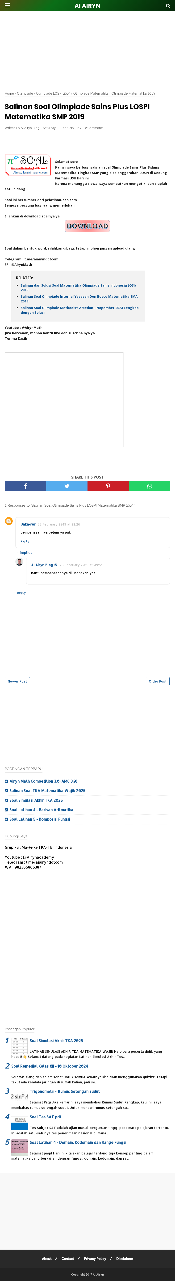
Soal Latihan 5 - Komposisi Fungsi (39, 819)
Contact (68, 1259)
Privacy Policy (95, 1259)
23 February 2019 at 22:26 (59, 524)
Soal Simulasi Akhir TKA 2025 (36, 800)
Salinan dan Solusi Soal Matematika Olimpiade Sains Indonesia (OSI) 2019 (78, 287)
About (46, 1259)
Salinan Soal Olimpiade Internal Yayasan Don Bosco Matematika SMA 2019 (79, 298)
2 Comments (94, 128)
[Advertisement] (90, 50)
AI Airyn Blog (42, 565)
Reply (25, 541)
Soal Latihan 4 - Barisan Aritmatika (41, 809)
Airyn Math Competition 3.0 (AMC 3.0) (43, 781)
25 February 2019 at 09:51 (81, 565)
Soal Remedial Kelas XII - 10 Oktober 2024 (49, 1066)
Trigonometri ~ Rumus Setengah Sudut (65, 1091)
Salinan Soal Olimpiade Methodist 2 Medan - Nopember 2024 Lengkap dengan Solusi (80, 310)
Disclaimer (124, 1259)
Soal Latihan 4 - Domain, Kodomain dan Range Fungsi (78, 1142)
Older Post (158, 681)
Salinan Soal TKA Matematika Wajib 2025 (47, 790)
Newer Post (17, 681)
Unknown (28, 524)
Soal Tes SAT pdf (45, 1116)
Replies (26, 553)
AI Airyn (87, 6)
